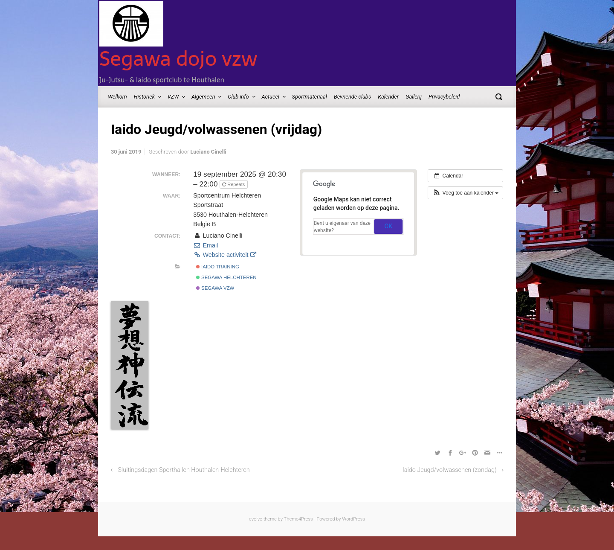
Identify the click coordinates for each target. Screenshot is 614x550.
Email (205, 245)
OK (388, 226)
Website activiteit (224, 254)
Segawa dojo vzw (178, 58)
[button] (465, 193)
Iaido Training (217, 266)
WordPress (353, 519)
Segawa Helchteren (226, 277)
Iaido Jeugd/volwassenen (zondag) (450, 470)
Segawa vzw (215, 288)
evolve (255, 519)
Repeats (234, 184)
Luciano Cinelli (208, 151)
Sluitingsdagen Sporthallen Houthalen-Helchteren (184, 470)
